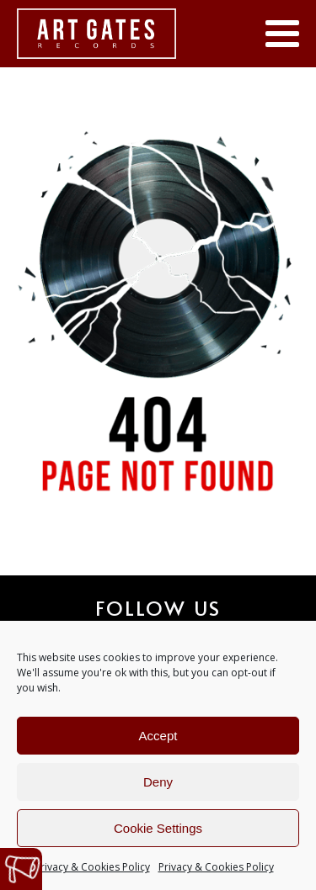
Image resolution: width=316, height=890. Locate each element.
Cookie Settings (158, 828)
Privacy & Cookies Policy (92, 867)
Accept (158, 735)
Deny (158, 782)
